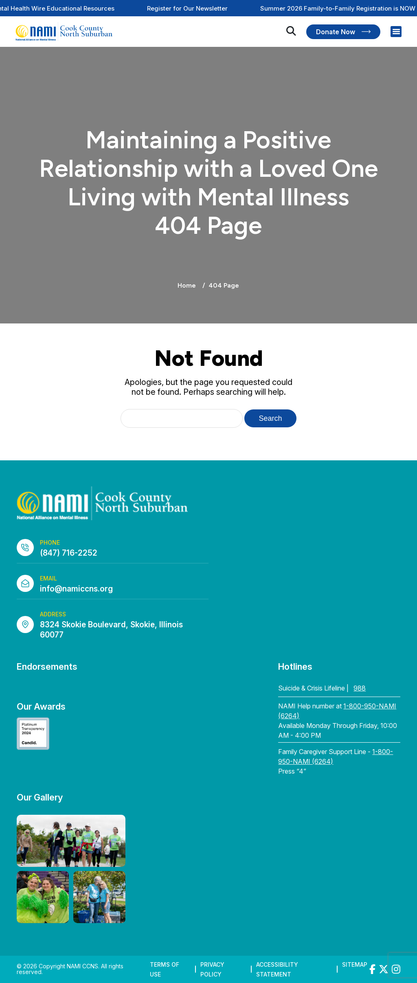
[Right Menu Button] (396, 32)
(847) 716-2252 (68, 553)
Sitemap (354, 964)
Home (187, 285)
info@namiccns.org (76, 589)
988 (359, 688)
